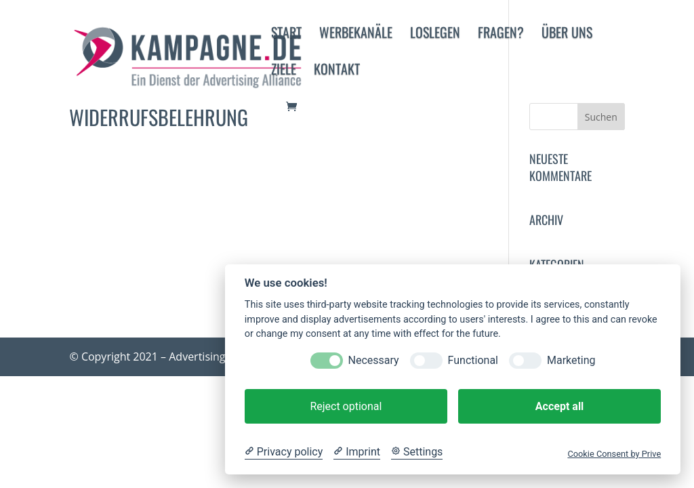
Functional (473, 360)
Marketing (571, 360)
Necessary (373, 360)
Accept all (559, 406)
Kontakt (337, 71)
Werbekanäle (355, 34)
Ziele (283, 71)
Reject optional (346, 406)
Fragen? (501, 34)
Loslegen (435, 34)
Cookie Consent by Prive (614, 454)
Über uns (567, 34)
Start (286, 34)
